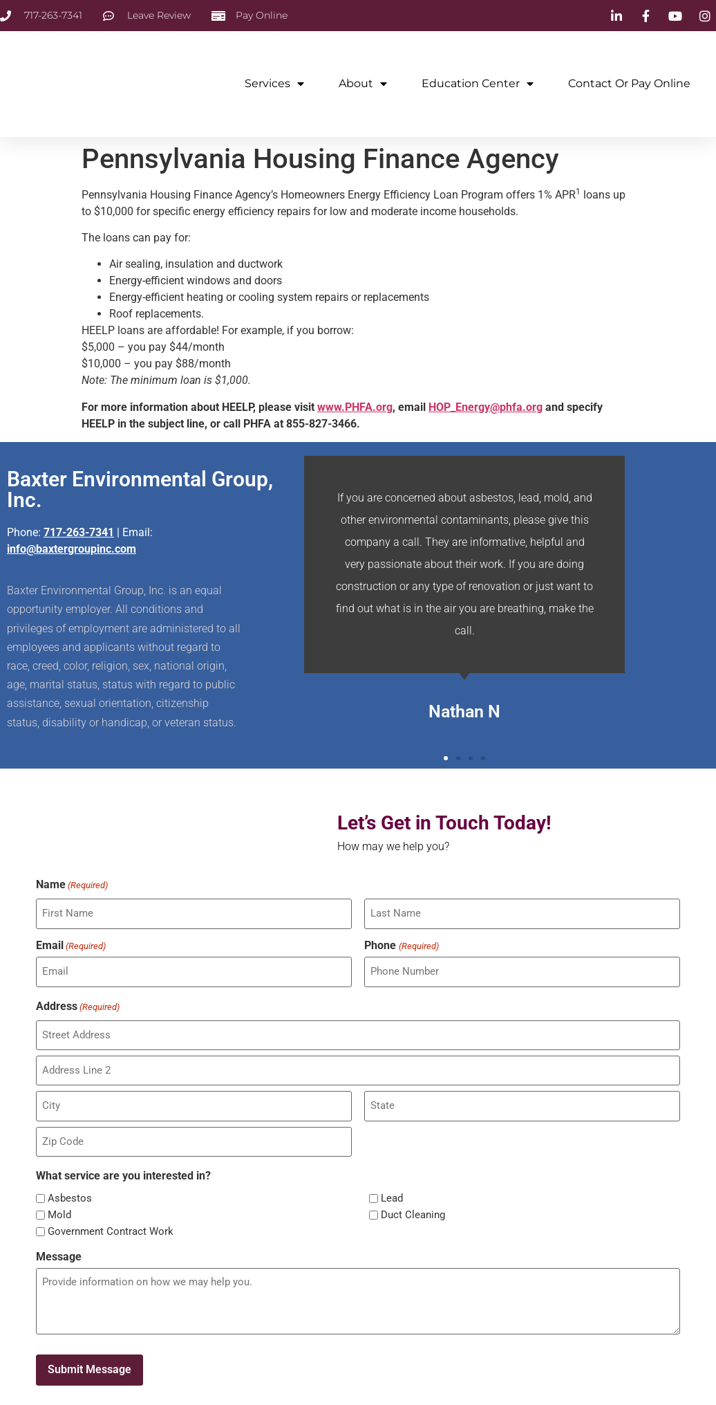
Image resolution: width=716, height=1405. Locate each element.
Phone (401, 943)
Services (274, 83)
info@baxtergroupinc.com (71, 548)
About (363, 83)
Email (71, 943)
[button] (446, 758)
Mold (59, 1203)
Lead (392, 1187)
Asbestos (70, 1187)
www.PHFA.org (355, 407)
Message (59, 1244)
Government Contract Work (110, 1220)
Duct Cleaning (413, 1203)
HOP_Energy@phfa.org (485, 407)
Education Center (478, 83)
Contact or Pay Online (629, 83)
